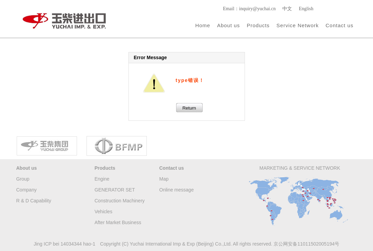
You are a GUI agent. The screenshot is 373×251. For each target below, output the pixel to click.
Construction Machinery (120, 200)
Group (23, 179)
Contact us (340, 25)
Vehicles (103, 211)
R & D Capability (33, 200)
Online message (176, 190)
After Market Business (118, 222)
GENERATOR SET (115, 190)
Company (26, 190)
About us (228, 25)
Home (202, 25)
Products (258, 25)
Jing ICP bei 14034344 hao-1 (64, 244)
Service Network (298, 25)
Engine (102, 179)
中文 (287, 8)
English (306, 8)
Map (164, 179)
